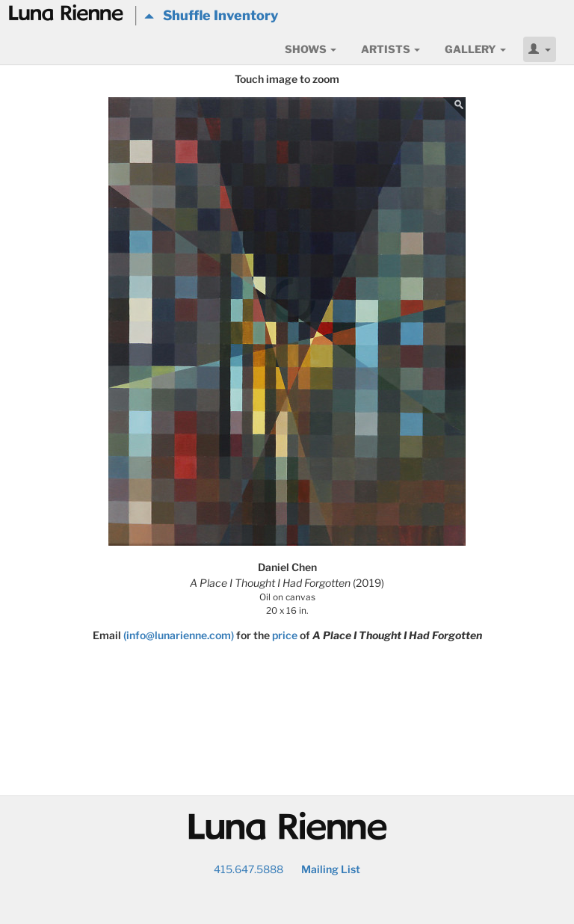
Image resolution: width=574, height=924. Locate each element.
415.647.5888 (248, 869)
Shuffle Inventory (211, 15)
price (284, 635)
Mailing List (330, 869)
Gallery (475, 49)
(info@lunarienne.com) (178, 635)
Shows (310, 49)
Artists (390, 49)
